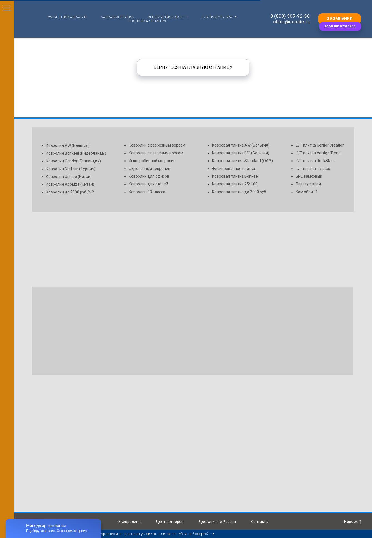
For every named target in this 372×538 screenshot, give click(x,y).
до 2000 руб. (255, 192)
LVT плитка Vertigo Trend (318, 153)
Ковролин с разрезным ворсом (157, 145)
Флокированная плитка (233, 168)
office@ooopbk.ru (291, 21)
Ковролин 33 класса (147, 192)
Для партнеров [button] (170, 521)
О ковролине (129, 521)
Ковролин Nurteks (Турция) (71, 169)
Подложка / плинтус (148, 21)
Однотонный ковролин (149, 168)
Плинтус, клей (308, 184)
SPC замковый (309, 176)
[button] (340, 26)
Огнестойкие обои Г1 (168, 17)
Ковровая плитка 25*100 (235, 184)
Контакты (260, 521)
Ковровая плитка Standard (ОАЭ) (242, 161)
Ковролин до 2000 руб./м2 (70, 192)
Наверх (352, 521)
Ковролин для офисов (149, 176)
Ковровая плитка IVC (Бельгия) (240, 153)
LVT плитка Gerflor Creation (320, 145)
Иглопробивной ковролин (152, 161)
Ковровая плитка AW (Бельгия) (240, 145)
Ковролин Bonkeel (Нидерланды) (76, 153)
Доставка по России (217, 521)
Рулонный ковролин (67, 17)
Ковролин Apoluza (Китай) (70, 184)
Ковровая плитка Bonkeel (235, 176)
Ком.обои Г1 (307, 192)
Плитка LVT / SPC (217, 17)
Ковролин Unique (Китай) (69, 176)
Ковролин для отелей (148, 184)
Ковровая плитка (117, 17)
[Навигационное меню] (7, 8)
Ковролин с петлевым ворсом (156, 153)
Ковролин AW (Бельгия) (68, 145)
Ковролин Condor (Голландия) (73, 161)
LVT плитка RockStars (315, 161)
